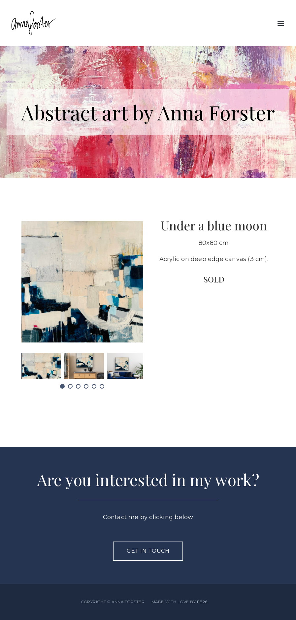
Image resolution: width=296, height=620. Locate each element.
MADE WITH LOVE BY (179, 601)
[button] (280, 23)
